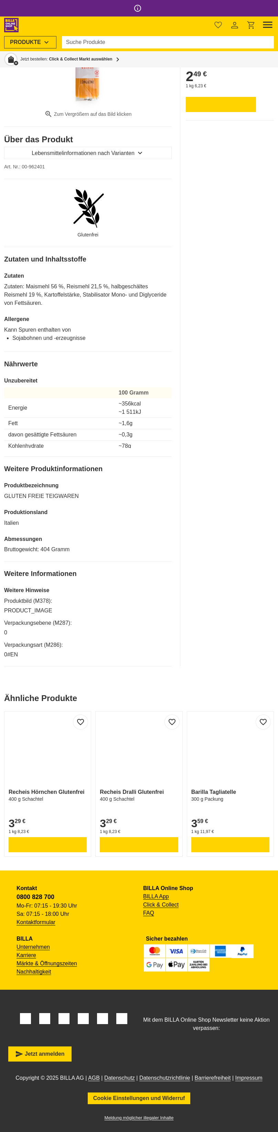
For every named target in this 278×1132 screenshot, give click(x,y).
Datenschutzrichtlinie (164, 1078)
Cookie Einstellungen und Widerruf (139, 1098)
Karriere (26, 955)
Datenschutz (119, 1078)
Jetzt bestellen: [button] (66, 59)
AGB (94, 1078)
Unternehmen (33, 947)
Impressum (249, 1078)
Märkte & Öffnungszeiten (47, 963)
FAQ (148, 913)
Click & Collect (161, 905)
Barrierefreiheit (213, 1078)
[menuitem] (30, 42)
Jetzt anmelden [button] (40, 1054)
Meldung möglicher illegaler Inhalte (139, 1117)
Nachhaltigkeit (34, 972)
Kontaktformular (36, 922)
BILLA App (156, 896)
